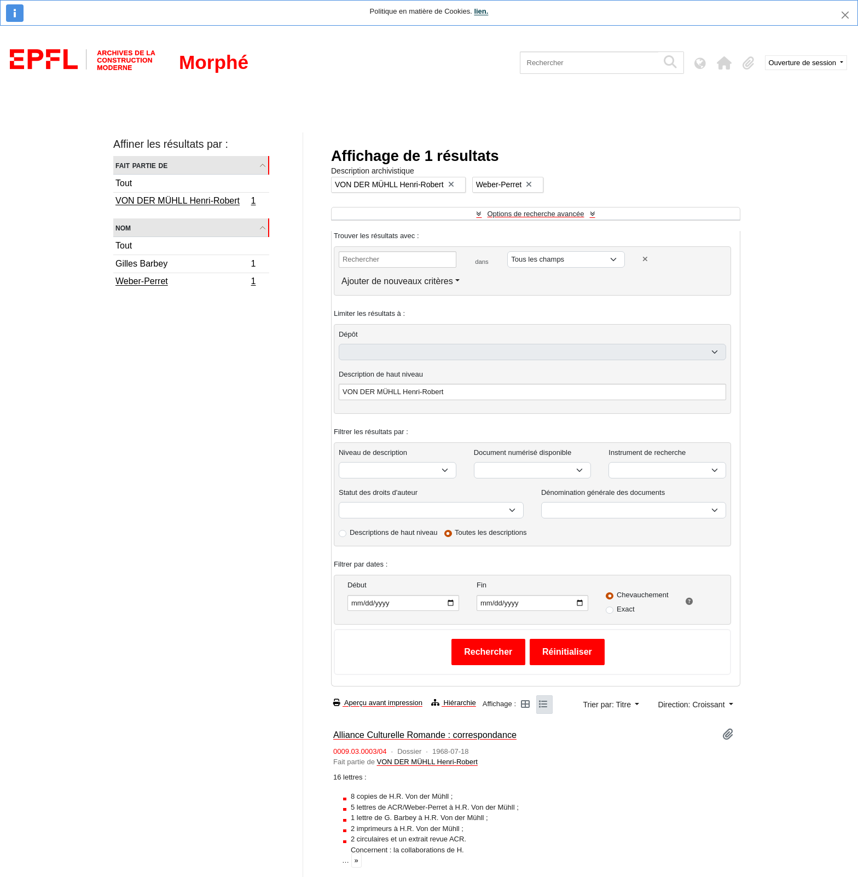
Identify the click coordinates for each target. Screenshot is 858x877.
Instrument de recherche (647, 452)
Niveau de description (373, 452)
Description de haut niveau (381, 374)
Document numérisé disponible (522, 452)
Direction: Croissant (692, 704)
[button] (724, 63)
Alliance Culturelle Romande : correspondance (425, 735)
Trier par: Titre (608, 704)
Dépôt (348, 334)
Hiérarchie (453, 703)
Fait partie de (141, 165)
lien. (481, 11)
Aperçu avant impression (377, 703)
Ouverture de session (803, 63)
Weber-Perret (185, 282)
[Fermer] (845, 15)
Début (357, 585)
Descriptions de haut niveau (393, 532)
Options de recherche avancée (535, 214)
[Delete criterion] (645, 259)
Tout (123, 183)
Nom (123, 227)
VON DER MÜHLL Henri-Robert (185, 202)
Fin (481, 585)
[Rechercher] (589, 62)
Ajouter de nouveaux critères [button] (397, 281)
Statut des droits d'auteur (378, 492)
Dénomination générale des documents (603, 492)
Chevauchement (643, 595)
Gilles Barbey (185, 265)
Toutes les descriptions (491, 532)
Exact (626, 609)
